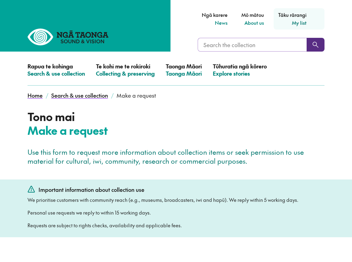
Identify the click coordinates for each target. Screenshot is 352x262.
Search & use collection (79, 95)
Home (35, 95)
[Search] (315, 45)
